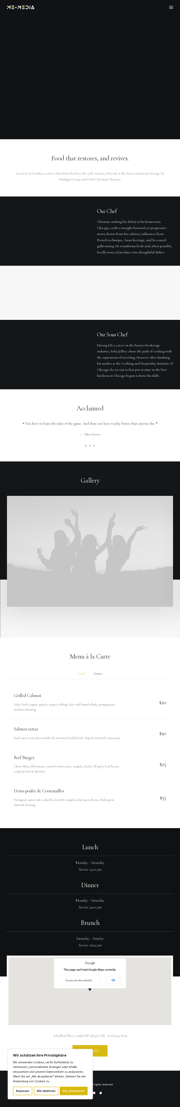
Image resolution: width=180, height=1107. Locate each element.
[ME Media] (21, 7)
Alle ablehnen (46, 1090)
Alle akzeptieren (74, 1090)
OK (113, 980)
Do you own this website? (79, 980)
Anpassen (22, 1090)
